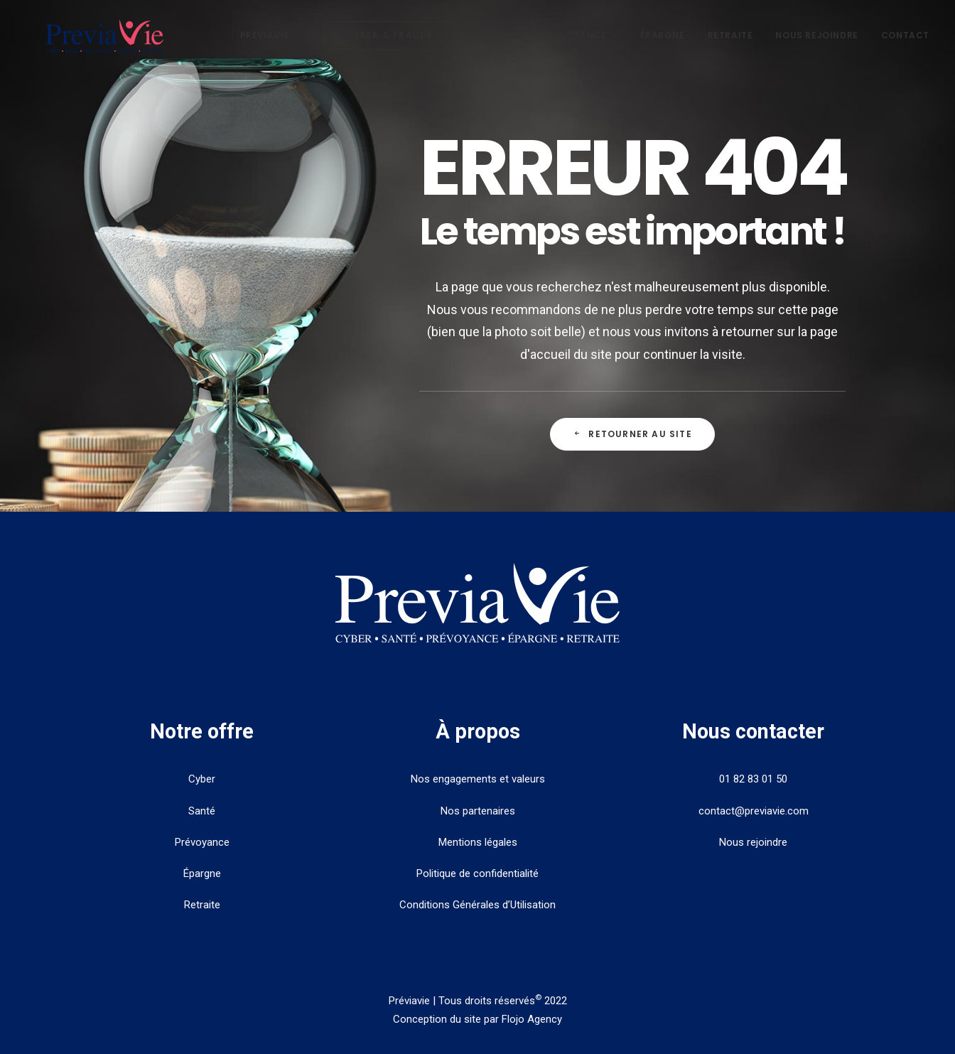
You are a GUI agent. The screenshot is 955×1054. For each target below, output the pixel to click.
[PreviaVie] (114, 44)
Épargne (662, 44)
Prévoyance (580, 44)
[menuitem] (275, 44)
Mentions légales (477, 842)
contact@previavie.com (753, 811)
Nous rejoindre (816, 44)
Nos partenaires (478, 811)
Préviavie (270, 44)
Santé (498, 44)
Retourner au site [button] (632, 434)
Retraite (730, 44)
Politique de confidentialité (477, 873)
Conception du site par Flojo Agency (477, 1019)
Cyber (201, 779)
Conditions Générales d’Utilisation (477, 904)
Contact (905, 44)
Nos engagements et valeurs (478, 779)
